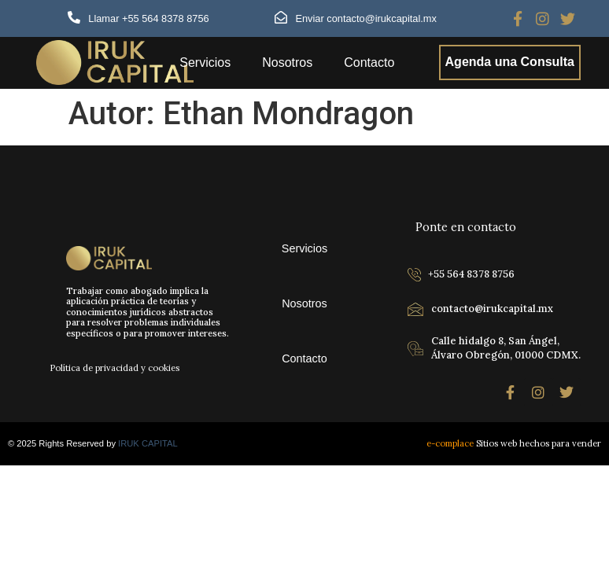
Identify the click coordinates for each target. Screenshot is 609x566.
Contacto (369, 62)
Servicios (205, 62)
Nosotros (287, 62)
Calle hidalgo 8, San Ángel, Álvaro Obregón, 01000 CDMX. (506, 348)
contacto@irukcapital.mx (492, 308)
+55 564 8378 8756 (471, 274)
